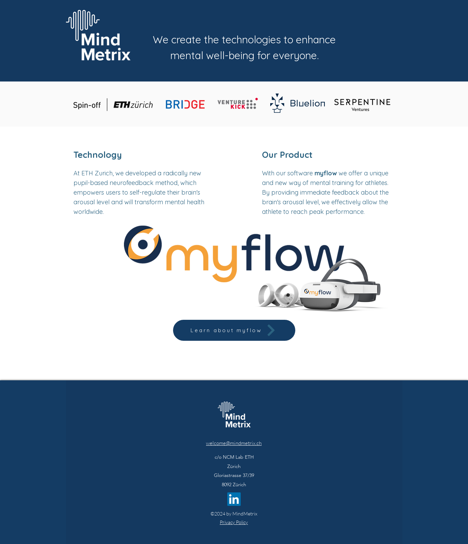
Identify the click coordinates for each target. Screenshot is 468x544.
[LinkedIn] (234, 499)
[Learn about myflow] (234, 330)
